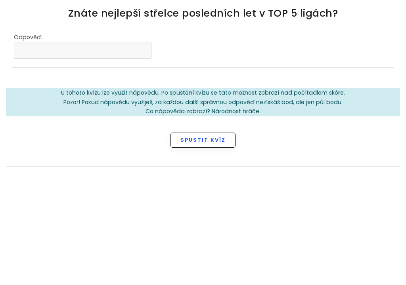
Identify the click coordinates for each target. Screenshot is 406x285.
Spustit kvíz (203, 140)
